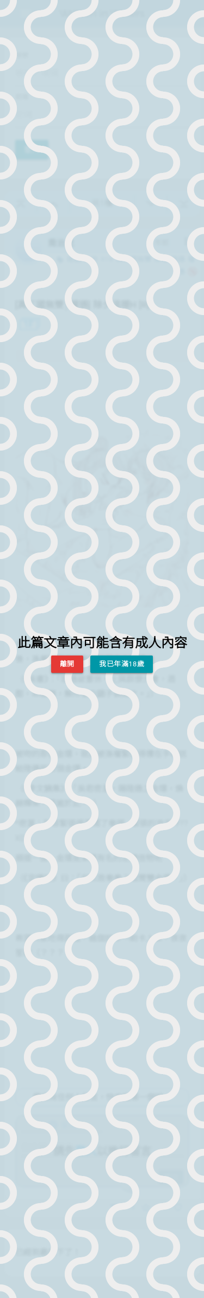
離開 (67, 664)
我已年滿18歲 (121, 664)
